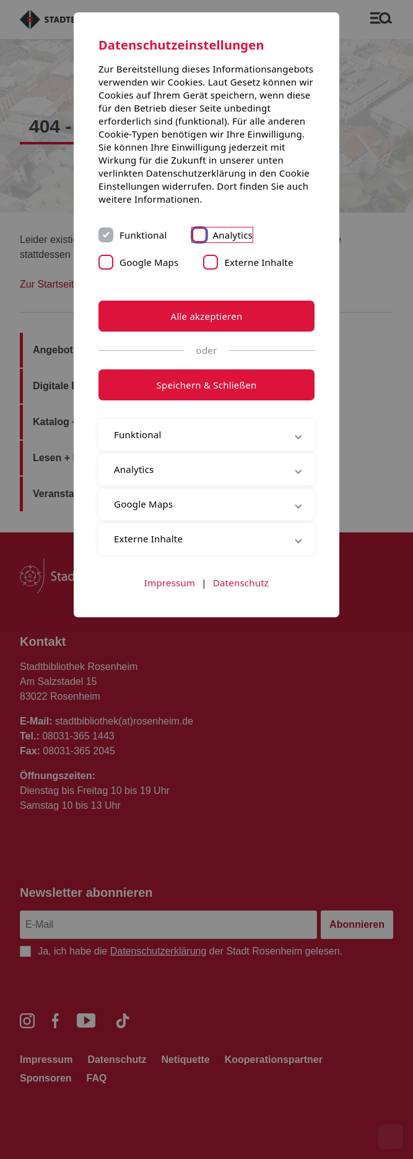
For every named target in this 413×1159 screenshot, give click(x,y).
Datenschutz (241, 582)
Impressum (169, 582)
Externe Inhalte (258, 262)
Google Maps (149, 262)
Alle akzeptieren (207, 316)
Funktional (143, 235)
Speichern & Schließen (207, 385)
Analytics (233, 235)
